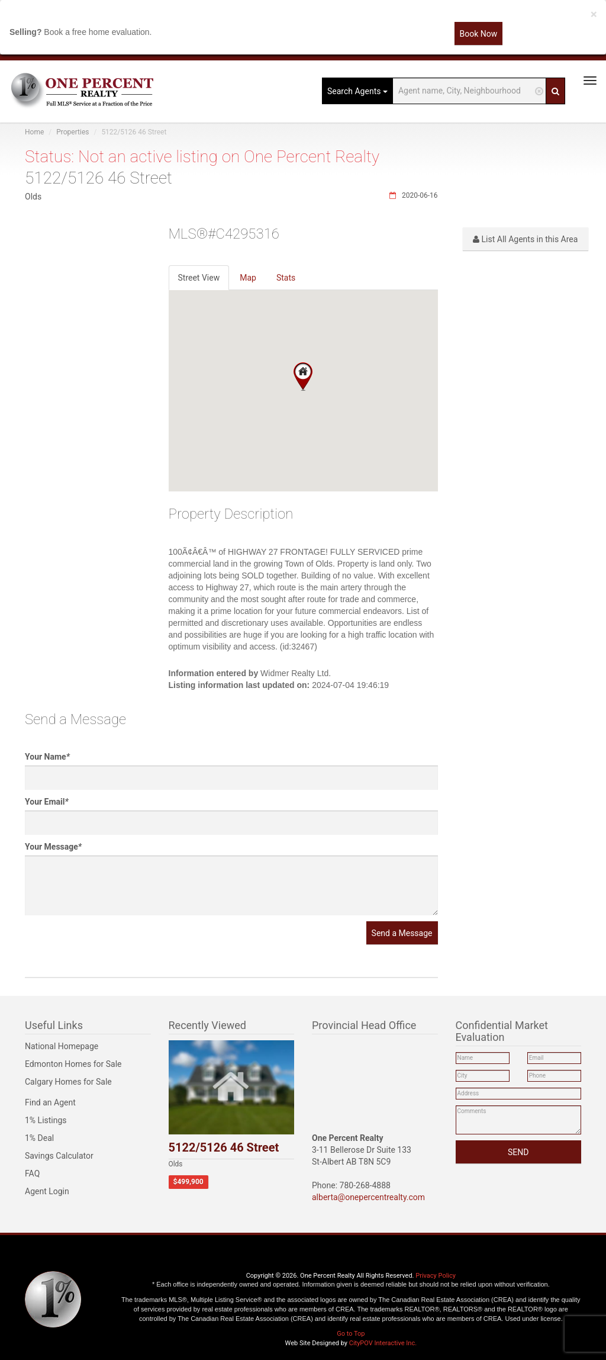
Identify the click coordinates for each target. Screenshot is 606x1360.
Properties (72, 132)
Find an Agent (50, 1102)
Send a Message (402, 933)
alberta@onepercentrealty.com (368, 1197)
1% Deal (39, 1138)
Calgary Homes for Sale (68, 1081)
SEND (518, 1152)
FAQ (32, 1173)
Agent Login (47, 1191)
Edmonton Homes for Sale (73, 1064)
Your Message (53, 846)
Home (34, 132)
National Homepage (61, 1046)
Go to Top (351, 1334)
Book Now (479, 33)
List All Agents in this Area (525, 239)
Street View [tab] (199, 277)
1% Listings (46, 1120)
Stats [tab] (285, 277)
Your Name (47, 756)
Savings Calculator (59, 1155)
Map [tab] (248, 277)
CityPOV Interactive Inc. (383, 1343)
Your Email (47, 801)
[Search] (555, 91)
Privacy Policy (435, 1275)
